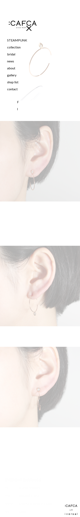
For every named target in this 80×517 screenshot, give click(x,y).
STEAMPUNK (17, 40)
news (10, 61)
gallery (11, 75)
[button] (22, 47)
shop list (12, 82)
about (11, 68)
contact (12, 89)
